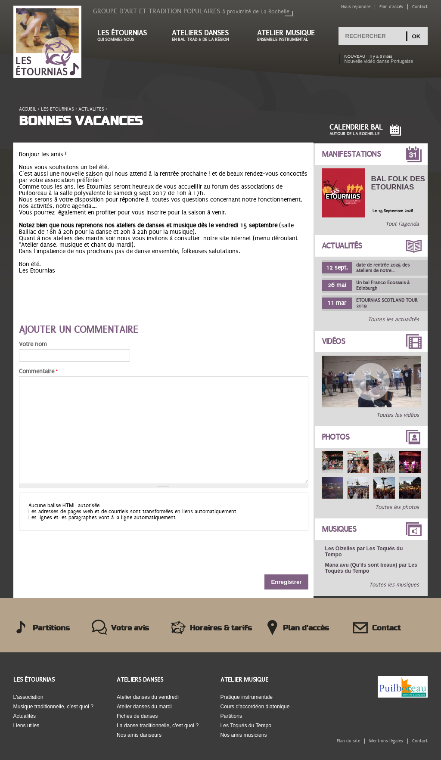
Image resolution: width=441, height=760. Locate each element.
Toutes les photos (397, 507)
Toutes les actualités (393, 319)
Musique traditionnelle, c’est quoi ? (53, 707)
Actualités (91, 109)
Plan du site (348, 740)
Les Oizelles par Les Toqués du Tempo (364, 552)
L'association (28, 697)
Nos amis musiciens (243, 735)
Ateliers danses (206, 35)
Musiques (339, 529)
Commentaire (38, 371)
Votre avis (130, 628)
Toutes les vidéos (397, 415)
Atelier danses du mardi (144, 707)
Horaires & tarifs (221, 628)
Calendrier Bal (356, 130)
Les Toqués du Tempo (246, 726)
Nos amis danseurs (139, 735)
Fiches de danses (137, 716)
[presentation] (84, 551)
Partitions (51, 628)
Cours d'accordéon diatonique (255, 707)
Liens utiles (26, 726)
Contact (420, 6)
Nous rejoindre (355, 6)
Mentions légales (386, 740)
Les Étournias (34, 679)
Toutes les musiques (394, 585)
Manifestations (351, 154)
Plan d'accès (391, 6)
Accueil (28, 109)
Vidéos (333, 341)
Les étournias (126, 35)
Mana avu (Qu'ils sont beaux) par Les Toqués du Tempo (371, 568)
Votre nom (33, 344)
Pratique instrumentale (246, 697)
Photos (336, 437)
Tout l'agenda (402, 224)
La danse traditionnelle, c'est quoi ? (158, 726)
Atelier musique (290, 35)
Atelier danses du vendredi (148, 697)
